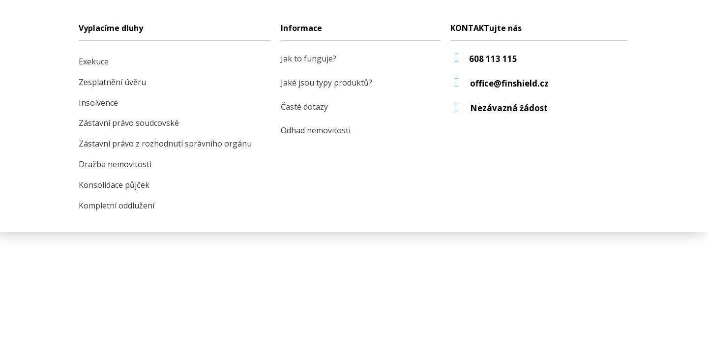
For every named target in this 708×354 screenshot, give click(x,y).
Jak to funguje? (308, 58)
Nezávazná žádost (509, 108)
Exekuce (94, 61)
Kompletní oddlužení (116, 205)
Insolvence (98, 102)
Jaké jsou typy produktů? (326, 82)
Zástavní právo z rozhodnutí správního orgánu (165, 143)
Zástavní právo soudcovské (129, 123)
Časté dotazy (304, 106)
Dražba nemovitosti (115, 164)
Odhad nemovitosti (316, 130)
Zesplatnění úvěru (112, 82)
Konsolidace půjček (114, 184)
